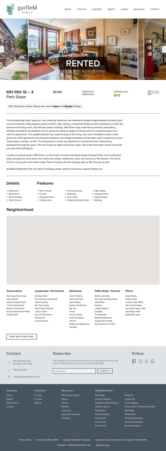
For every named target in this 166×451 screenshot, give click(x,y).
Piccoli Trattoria (75, 314)
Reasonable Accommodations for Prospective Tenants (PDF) (121, 439)
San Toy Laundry (42, 305)
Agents (111, 9)
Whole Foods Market (15, 308)
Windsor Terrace (102, 406)
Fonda (72, 311)
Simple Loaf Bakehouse (79, 324)
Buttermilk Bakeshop (103, 317)
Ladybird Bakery (101, 308)
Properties (40, 390)
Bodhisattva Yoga (132, 314)
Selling (65, 402)
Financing (66, 410)
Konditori (98, 305)
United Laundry (41, 302)
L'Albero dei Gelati (102, 296)
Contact (155, 9)
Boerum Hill (100, 425)
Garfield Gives (12, 402)
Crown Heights (131, 402)
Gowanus (129, 395)
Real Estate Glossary (71, 414)
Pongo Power (131, 299)
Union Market (12, 299)
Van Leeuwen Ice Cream (105, 324)
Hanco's (72, 320)
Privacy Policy (25, 439)
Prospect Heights (103, 399)
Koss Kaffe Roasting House (106, 299)
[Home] (21, 9)
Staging (37, 402)
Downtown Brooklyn (134, 421)
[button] (154, 93)
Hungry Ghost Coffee (103, 320)
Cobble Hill (130, 399)
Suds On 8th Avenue (43, 314)
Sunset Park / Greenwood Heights (140, 406)
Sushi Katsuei (75, 302)
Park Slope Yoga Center (135, 308)
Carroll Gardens (102, 414)
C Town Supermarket (15, 305)
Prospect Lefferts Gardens (106, 402)
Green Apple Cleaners (44, 308)
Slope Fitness (131, 296)
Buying (65, 399)
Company (11, 390)
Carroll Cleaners (41, 320)
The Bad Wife (12, 314)
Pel (107, 445)
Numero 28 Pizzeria (77, 305)
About (67, 9)
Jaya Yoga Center (132, 311)
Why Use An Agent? (71, 395)
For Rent (97, 9)
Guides (124, 9)
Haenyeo (73, 327)
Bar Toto (73, 308)
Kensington (100, 410)
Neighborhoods (104, 390)
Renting (65, 406)
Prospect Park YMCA (134, 302)
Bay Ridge (129, 410)
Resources (67, 390)
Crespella (98, 311)
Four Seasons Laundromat (46, 299)
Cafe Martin (99, 302)
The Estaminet (100, 314)
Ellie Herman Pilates (133, 305)
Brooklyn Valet (41, 296)
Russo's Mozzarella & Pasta (18, 311)
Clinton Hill (100, 418)
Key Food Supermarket (16, 302)
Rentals (68, 106)
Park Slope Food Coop (16, 296)
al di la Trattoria (75, 296)
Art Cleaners (40, 317)
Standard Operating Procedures (77, 439)
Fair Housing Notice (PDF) (47, 439)
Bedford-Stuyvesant (134, 418)
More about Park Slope (22, 336)
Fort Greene (100, 421)
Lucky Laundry (41, 311)
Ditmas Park (130, 414)
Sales (56, 106)
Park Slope (100, 395)
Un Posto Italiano (76, 317)
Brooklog (139, 9)
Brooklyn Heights (132, 425)
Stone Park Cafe (76, 299)
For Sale (81, 9)
